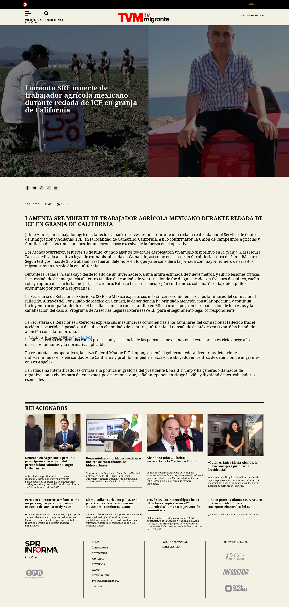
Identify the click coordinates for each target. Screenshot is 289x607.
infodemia (98, 564)
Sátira (253, 4)
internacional (101, 575)
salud (96, 569)
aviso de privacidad (175, 542)
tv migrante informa (105, 580)
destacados (99, 553)
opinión (97, 586)
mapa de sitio (171, 546)
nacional (98, 558)
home (95, 542)
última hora (100, 547)
